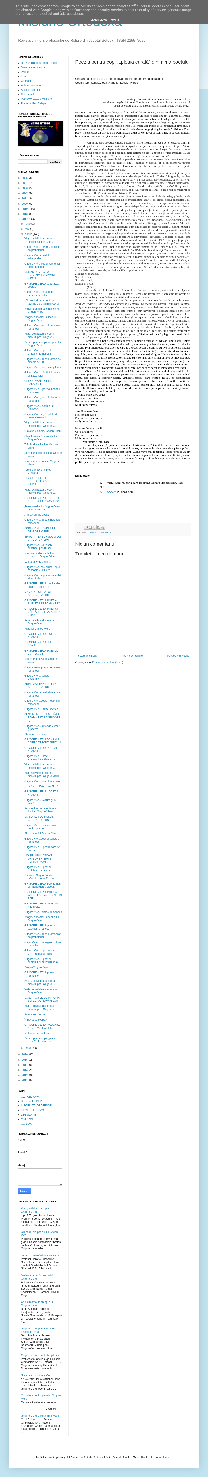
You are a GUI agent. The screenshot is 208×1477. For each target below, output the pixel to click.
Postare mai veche (178, 655)
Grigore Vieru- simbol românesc (43, 912)
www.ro (111, 491)
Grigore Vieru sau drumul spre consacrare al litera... (42, 568)
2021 (25, 198)
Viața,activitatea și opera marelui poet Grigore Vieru (41, 774)
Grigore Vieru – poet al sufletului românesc (37, 869)
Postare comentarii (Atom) (107, 662)
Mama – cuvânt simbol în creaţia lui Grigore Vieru (40, 555)
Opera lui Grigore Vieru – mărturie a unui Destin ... (40, 877)
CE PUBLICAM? (30, 1096)
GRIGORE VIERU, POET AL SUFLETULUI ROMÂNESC (42, 602)
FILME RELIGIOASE (33, 1110)
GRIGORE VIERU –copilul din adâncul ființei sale (42, 585)
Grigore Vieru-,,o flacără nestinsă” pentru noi (38, 546)
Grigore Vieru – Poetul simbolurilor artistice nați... (41, 758)
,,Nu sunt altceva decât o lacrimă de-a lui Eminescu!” (42, 302)
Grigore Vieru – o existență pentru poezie (40, 827)
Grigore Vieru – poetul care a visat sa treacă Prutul (41, 952)
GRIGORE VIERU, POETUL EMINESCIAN (41, 652)
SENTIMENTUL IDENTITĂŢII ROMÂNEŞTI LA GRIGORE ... (42, 717)
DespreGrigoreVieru (36, 967)
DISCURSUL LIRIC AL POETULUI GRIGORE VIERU (39, 481)
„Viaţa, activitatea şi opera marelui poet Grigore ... (39, 982)
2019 (25, 208)
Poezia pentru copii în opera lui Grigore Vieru (42, 344)
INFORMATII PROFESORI (36, 1105)
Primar (25, 72)
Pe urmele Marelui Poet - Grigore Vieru (39, 622)
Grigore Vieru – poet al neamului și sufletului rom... (42, 960)
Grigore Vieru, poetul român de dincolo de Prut (42, 360)
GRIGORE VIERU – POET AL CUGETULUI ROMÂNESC (42, 500)
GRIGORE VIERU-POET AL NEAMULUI (41, 749)
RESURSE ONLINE (32, 1101)
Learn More (99, 19)
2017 (25, 219)
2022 (25, 193)
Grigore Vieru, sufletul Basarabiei (37, 677)
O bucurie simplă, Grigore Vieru (43, 431)
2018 (25, 213)
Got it (115, 19)
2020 (25, 203)
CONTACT (27, 1123)
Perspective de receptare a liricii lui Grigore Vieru (40, 810)
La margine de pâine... (37, 561)
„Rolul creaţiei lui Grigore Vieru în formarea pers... (42, 508)
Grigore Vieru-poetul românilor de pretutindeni (42, 265)
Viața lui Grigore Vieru (37, 628)
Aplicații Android (30, 89)
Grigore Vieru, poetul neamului (42, 781)
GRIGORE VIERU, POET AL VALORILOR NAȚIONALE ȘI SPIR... (43, 895)
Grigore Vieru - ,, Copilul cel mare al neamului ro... (40, 416)
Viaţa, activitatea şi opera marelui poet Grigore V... (40, 424)
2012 (25, 1075)
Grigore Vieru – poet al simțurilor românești (37, 352)
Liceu (24, 76)
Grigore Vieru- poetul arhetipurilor (36, 257)
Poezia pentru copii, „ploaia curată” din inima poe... (40, 1040)
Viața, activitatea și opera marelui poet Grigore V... (40, 335)
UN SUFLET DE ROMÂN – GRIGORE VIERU (40, 818)
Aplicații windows (31, 85)
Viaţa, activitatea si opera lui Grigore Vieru (40, 991)
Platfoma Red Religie (33, 103)
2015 (25, 1059)
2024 (25, 182)
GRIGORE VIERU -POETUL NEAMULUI (41, 635)
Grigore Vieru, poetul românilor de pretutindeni (42, 935)
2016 (25, 1054)
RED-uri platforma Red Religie (39, 62)
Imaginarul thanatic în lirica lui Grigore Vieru (41, 310)
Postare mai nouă (86, 655)
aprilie (29, 234)
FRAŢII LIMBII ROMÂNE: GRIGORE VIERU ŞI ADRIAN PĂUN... (39, 858)
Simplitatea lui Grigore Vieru (40, 833)
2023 (25, 188)
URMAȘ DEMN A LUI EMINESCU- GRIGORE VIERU (40, 275)
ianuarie (30, 1048)
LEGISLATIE (28, 1114)
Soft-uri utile (28, 94)
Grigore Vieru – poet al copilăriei (40, 1355)
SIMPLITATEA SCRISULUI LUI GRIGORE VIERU (42, 538)
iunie (28, 223)
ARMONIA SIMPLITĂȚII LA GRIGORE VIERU (40, 686)
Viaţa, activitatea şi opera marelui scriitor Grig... (39, 240)
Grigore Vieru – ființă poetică (41, 709)
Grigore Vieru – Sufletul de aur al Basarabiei (42, 374)
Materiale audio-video (33, 67)
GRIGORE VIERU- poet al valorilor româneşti (39, 927)
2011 (25, 1080)
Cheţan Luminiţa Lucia (99, 532)
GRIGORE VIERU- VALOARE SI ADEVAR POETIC (42, 1026)
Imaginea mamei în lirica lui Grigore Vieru (40, 319)
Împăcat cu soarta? (35, 1019)
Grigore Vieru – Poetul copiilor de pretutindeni (42, 248)
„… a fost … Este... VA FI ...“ (41, 786)
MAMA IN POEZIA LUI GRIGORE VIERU (37, 593)
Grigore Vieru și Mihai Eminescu (40, 1415)
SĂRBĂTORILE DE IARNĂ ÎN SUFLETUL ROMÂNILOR (42, 999)
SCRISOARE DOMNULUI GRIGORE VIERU (39, 530)
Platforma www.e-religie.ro (36, 99)
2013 (25, 1069)
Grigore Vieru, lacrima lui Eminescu (39, 407)
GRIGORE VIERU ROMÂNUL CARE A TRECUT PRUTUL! (42, 741)
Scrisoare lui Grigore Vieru (36, 1375)
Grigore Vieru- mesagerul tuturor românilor (39, 293)
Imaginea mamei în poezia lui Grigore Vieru (41, 919)
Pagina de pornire (132, 655)
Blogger (167, 1457)
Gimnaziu (26, 80)
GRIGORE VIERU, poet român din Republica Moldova (42, 885)
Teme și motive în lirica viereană (37, 471)
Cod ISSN (27, 1119)
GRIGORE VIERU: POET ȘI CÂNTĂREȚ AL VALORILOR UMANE (43, 612)
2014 (25, 1064)
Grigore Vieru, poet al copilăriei (42, 367)
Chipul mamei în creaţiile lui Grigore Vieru (40, 438)
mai (27, 229)
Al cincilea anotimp (35, 734)
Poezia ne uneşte (34, 1014)
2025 (25, 177)
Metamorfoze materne (37, 1033)
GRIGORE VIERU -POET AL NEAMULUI (41, 905)
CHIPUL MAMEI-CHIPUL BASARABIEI (39, 382)
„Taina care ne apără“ (37, 514)
